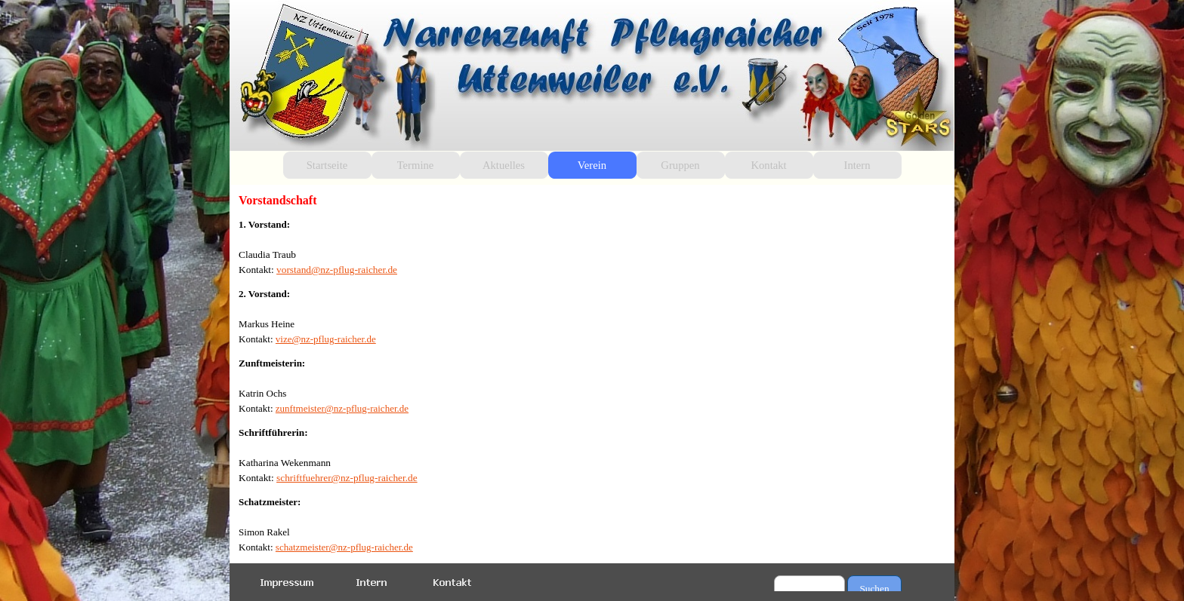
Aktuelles (504, 165)
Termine (415, 165)
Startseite (327, 165)
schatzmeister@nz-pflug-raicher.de (344, 547)
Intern (857, 165)
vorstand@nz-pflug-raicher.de (336, 269)
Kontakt (768, 165)
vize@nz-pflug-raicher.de (326, 339)
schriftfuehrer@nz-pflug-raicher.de (347, 477)
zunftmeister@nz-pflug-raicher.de (342, 408)
